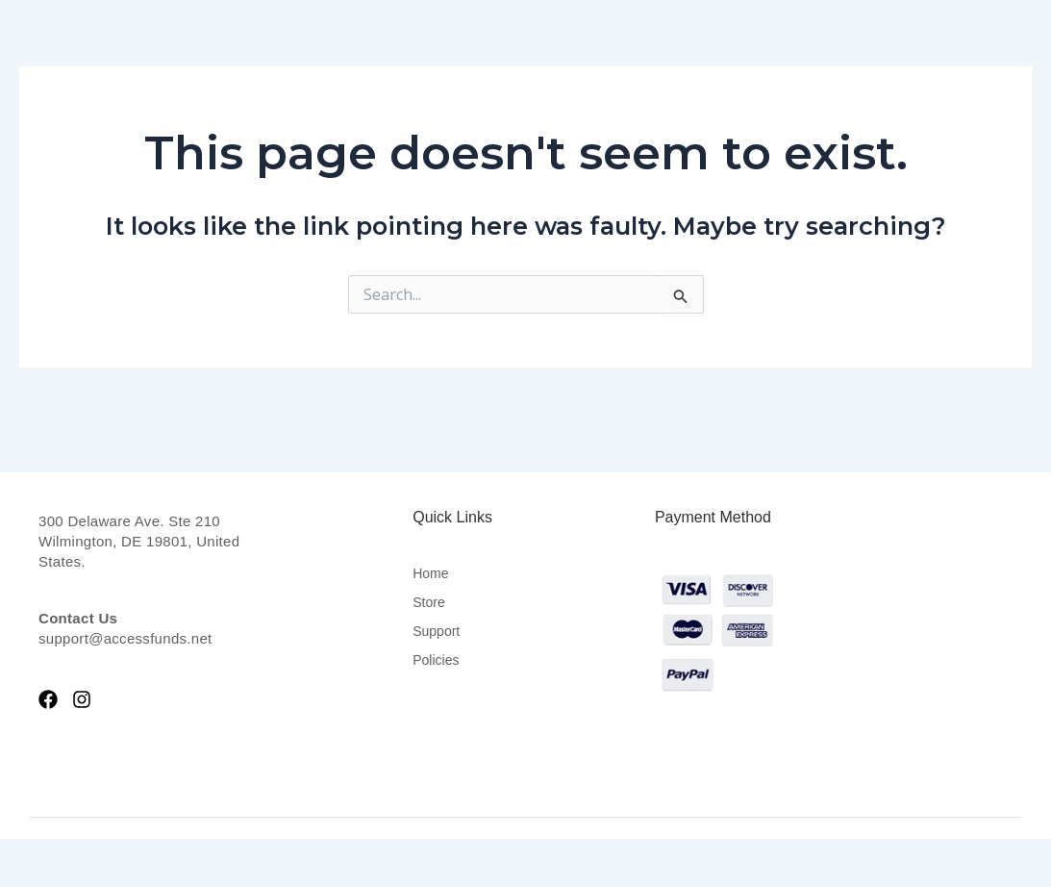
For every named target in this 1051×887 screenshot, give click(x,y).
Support (436, 631)
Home (430, 573)
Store (428, 602)
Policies (436, 660)
